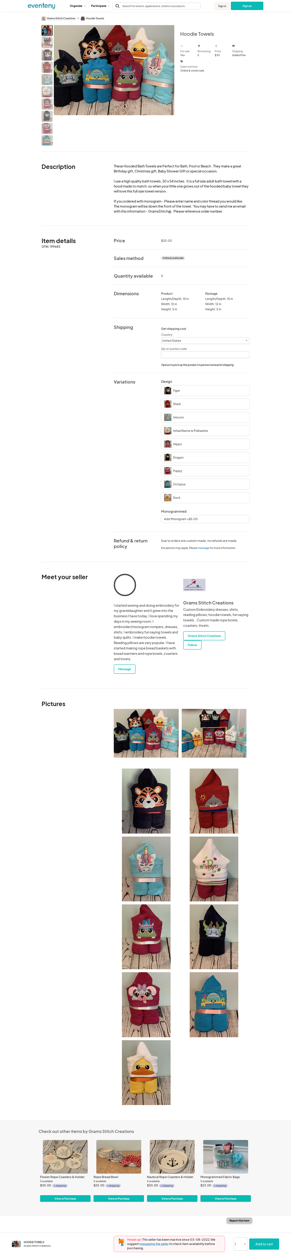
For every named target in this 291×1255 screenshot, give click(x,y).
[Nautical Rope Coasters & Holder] (172, 1157)
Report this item (239, 1220)
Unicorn (174, 417)
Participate (100, 5)
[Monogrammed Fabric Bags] (225, 1157)
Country (166, 335)
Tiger (172, 390)
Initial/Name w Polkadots (186, 430)
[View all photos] (114, 85)
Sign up (247, 5)
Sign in (222, 6)
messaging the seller (154, 1244)
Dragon (174, 457)
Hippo (173, 444)
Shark (172, 404)
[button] (78, 5)
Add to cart (264, 1244)
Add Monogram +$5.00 (181, 519)
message (204, 547)
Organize (78, 5)
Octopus (175, 484)
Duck (172, 497)
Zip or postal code (174, 349)
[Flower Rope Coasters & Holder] (65, 1157)
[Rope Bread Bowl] (119, 1157)
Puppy (173, 471)
